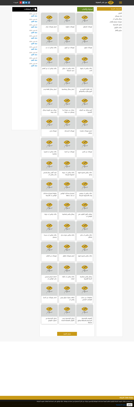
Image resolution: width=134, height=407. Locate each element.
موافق (130, 405)
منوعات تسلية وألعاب (116, 22)
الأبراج (120, 13)
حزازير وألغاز (118, 30)
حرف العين (34, 16)
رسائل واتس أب (117, 19)
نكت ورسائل (118, 16)
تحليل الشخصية (117, 25)
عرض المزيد (67, 334)
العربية (16, 2)
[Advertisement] (24, 98)
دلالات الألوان (118, 28)
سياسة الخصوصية (121, 405)
